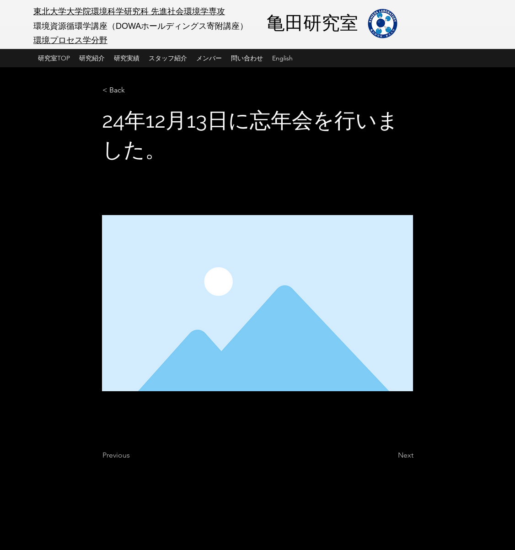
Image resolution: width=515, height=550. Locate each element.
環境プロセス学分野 (70, 40)
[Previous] (132, 455)
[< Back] (132, 90)
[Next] (390, 455)
